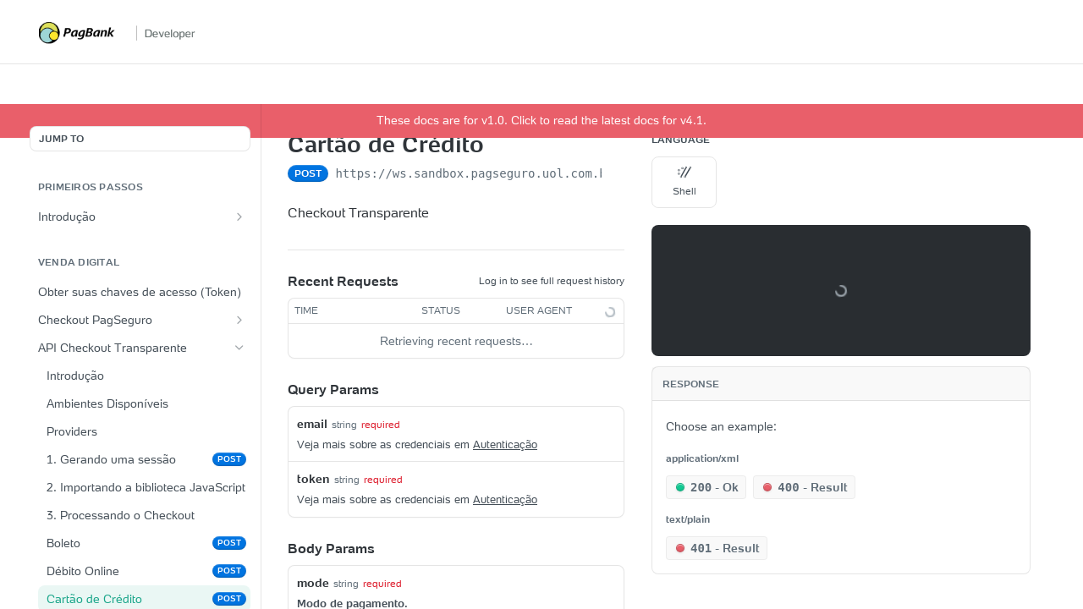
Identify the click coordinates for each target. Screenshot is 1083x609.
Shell (684, 181)
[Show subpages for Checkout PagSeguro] (239, 319)
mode (313, 582)
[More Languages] (733, 182)
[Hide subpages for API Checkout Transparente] (239, 347)
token (313, 478)
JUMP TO (61, 138)
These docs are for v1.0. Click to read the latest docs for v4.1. (541, 120)
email (312, 423)
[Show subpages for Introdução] (239, 216)
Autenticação (505, 444)
